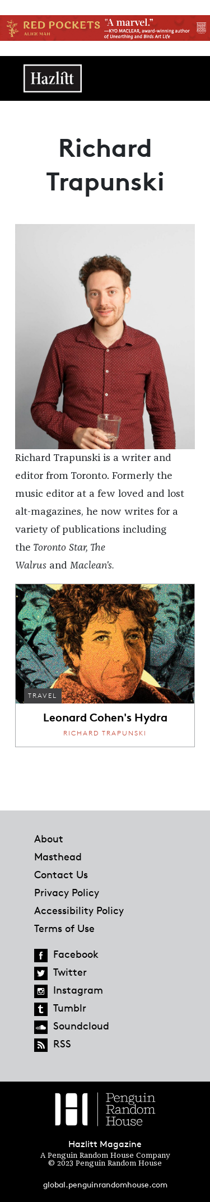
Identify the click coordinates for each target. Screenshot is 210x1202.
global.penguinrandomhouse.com (105, 1184)
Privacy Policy (66, 892)
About (48, 838)
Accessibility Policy (79, 910)
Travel (42, 695)
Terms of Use (64, 928)
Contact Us (61, 874)
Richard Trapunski (105, 733)
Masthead (58, 856)
